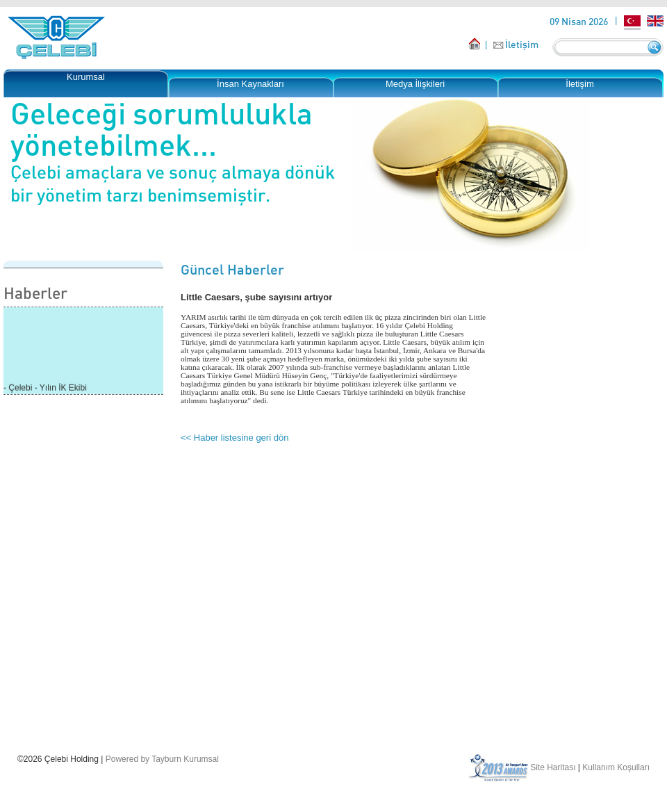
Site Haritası (552, 767)
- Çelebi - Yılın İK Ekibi (45, 392)
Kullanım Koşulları (616, 767)
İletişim (521, 44)
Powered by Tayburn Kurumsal (162, 759)
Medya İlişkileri (415, 84)
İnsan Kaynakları (250, 84)
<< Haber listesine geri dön (234, 437)
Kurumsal (86, 77)
